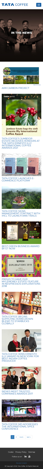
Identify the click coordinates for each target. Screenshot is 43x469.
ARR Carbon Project (15, 88)
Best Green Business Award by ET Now (20, 247)
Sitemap (31, 452)
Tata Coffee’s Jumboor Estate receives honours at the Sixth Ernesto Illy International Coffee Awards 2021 (21, 143)
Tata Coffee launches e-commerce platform (18, 179)
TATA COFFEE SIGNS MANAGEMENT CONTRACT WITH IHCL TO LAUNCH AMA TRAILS (21, 213)
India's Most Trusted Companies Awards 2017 (17, 392)
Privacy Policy (20, 452)
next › (21, 437)
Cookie (11, 452)
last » (29, 437)
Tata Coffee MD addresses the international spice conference (20, 426)
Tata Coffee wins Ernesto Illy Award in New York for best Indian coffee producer (20, 357)
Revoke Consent (21, 463)
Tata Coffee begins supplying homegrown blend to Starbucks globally (17, 320)
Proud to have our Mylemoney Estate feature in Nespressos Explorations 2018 (21, 282)
